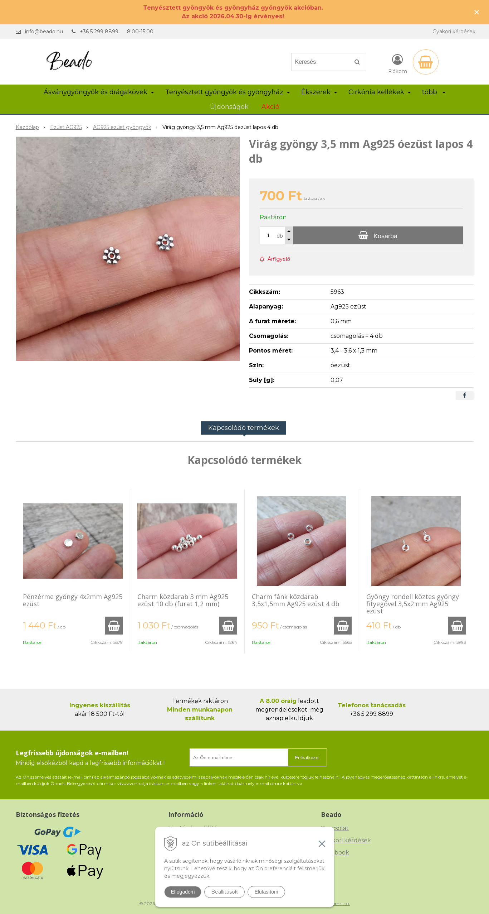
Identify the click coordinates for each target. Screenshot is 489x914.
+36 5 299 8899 (99, 31)
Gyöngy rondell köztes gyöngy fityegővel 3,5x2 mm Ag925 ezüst (412, 603)
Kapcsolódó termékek (243, 428)
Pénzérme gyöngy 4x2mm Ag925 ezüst (72, 600)
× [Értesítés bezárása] (477, 12)
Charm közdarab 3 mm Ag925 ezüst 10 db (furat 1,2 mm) (182, 600)
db (280, 236)
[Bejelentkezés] (397, 63)
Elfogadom (183, 892)
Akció (270, 107)
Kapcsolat (335, 828)
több (433, 92)
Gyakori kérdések (453, 31)
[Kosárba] (378, 235)
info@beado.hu (44, 31)
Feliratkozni (307, 757)
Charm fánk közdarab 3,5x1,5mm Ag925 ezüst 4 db (295, 600)
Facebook (335, 852)
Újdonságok (229, 107)
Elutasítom (266, 892)
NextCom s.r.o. (335, 903)
